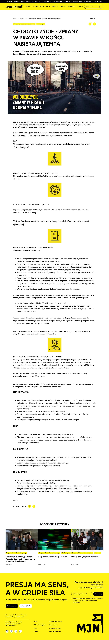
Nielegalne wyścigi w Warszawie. (85, 557)
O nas (35, 6)
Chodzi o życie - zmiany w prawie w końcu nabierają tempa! (44, 18)
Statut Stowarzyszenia (55, 621)
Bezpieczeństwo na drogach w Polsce (53, 557)
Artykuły (22, 18)
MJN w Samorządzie (39, 625)
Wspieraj (71, 6)
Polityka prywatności (55, 628)
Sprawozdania (53, 625)
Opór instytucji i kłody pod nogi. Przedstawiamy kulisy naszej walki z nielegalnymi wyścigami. (20, 559)
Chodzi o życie (40, 24)
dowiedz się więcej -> (85, 1)
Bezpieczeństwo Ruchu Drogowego (24, 24)
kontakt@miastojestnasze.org (14, 622)
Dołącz (80, 6)
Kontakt (63, 6)
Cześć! (28, 6)
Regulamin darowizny (55, 631)
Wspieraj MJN (25, 606)
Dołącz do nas (11, 606)
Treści (15, 18)
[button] (45, 7)
